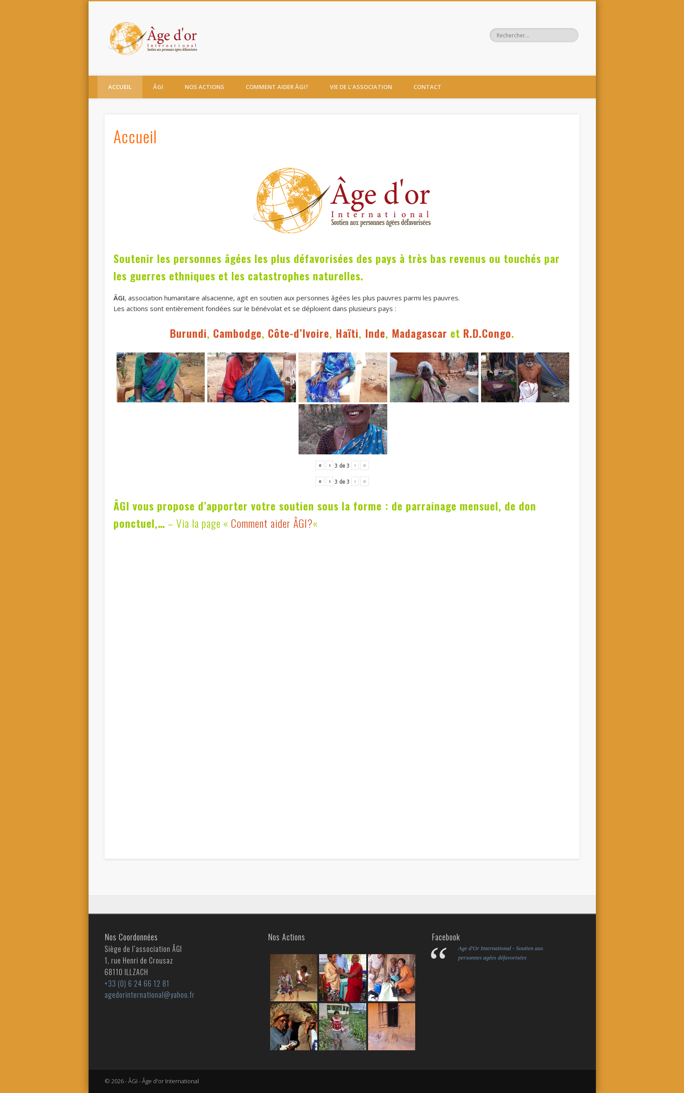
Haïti (347, 333)
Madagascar (419, 333)
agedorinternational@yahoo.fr (150, 994)
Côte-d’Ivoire (298, 333)
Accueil (120, 87)
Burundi (188, 333)
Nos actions (204, 87)
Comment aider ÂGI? (277, 87)
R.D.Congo (487, 333)
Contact (427, 87)
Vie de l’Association (361, 87)
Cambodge (237, 333)
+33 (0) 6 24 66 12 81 (137, 983)
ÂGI (158, 87)
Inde (375, 333)
